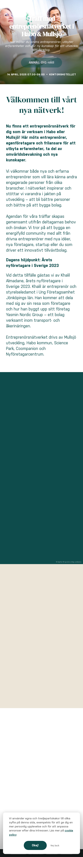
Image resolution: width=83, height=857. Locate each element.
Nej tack (55, 845)
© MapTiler (59, 562)
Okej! (35, 845)
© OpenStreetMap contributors (72, 562)
